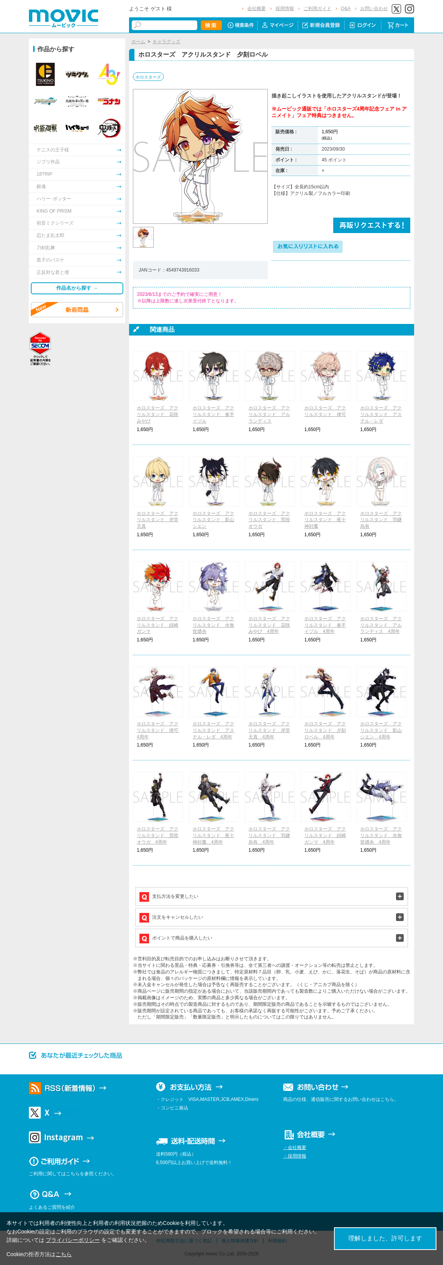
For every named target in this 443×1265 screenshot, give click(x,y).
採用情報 (284, 8)
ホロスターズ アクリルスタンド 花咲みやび (157, 414)
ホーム (138, 41)
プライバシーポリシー (73, 1240)
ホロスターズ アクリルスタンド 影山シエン (213, 520)
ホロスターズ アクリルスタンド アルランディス (269, 414)
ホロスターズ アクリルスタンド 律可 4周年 (160, 730)
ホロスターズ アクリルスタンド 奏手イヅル (213, 414)
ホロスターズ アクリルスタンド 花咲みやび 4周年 (269, 625)
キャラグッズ (166, 41)
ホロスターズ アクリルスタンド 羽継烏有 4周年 (269, 835)
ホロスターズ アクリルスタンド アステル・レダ (381, 414)
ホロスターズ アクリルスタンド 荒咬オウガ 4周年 (157, 835)
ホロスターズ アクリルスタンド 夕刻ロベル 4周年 (325, 730)
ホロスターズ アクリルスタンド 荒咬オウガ (269, 520)
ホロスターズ (148, 77)
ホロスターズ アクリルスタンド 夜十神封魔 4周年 (213, 835)
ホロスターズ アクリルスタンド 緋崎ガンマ (157, 625)
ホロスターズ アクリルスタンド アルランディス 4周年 (381, 625)
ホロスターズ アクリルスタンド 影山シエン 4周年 (381, 730)
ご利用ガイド (317, 8)
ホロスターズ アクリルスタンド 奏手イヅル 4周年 (325, 625)
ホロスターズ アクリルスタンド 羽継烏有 (381, 520)
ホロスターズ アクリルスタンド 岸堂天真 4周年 (269, 730)
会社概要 (256, 8)
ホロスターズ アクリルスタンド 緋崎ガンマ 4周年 (325, 835)
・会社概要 (294, 1147)
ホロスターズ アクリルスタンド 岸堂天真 (157, 520)
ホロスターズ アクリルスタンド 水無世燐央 (213, 625)
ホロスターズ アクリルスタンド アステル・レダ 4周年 (213, 730)
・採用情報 (294, 1156)
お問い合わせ (374, 8)
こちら (63, 1254)
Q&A (346, 8)
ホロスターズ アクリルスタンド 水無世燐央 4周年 (381, 835)
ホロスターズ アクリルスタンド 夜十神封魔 (325, 520)
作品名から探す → (77, 288)
